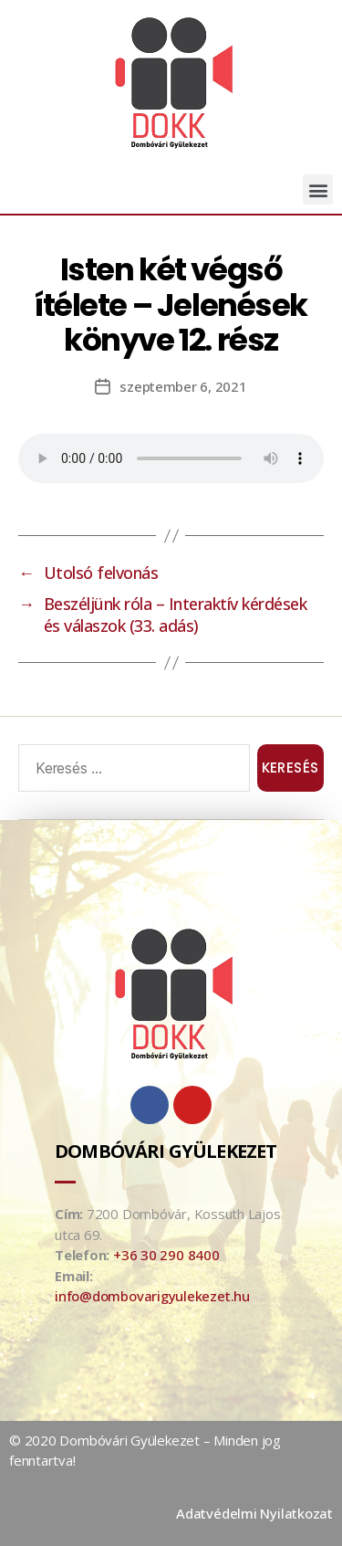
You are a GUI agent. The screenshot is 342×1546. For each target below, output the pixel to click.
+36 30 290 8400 (166, 1255)
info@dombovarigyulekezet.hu (152, 1296)
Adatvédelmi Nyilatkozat (254, 1513)
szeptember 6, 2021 (182, 386)
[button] (318, 189)
